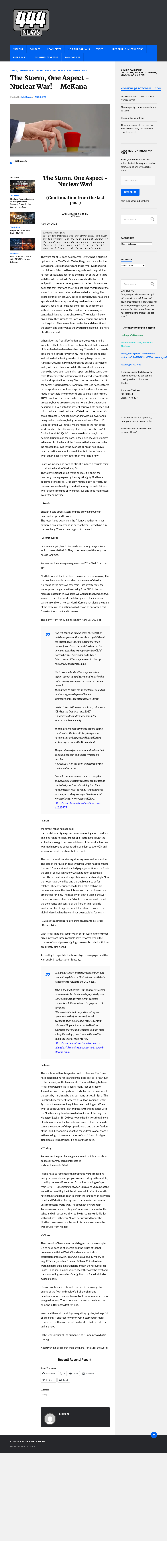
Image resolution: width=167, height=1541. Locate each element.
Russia (80, 70)
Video (99, 49)
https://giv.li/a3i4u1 (131, 364)
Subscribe (130, 192)
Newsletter (54, 49)
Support (18, 49)
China (14, 70)
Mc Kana (26, 96)
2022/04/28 (41, 96)
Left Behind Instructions (127, 49)
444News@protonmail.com (141, 88)
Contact (35, 49)
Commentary (27, 70)
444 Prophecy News (35, 1441)
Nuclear (68, 70)
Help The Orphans (79, 49)
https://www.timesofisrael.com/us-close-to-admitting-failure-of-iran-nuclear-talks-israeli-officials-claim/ (79, 1047)
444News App (72, 57)
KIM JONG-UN (54, 70)
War (88, 70)
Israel (41, 70)
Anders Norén (29, 1446)
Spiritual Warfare (46, 57)
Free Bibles (20, 57)
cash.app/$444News (132, 335)
